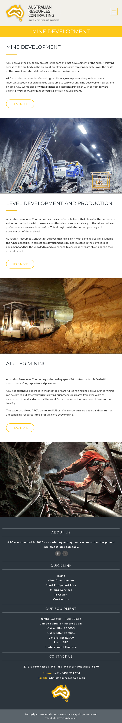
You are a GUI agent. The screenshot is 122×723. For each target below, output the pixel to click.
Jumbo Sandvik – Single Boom (61, 623)
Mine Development (61, 580)
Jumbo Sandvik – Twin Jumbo (61, 618)
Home (61, 575)
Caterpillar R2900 (61, 637)
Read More (20, 103)
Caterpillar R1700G (61, 632)
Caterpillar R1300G (61, 628)
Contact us (61, 599)
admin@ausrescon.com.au (66, 677)
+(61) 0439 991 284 (66, 673)
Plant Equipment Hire (61, 585)
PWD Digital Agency (67, 718)
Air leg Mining (26, 363)
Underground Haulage (61, 647)
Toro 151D (61, 642)
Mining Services (61, 589)
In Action (61, 594)
